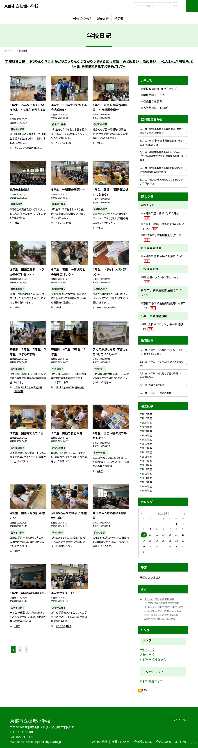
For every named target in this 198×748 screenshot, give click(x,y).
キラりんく (19, 147)
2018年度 (147, 448)
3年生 (30, 387)
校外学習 (148, 614)
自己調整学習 (151, 602)
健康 (157, 599)
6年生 (71, 387)
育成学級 (37, 387)
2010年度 (147, 482)
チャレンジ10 (103, 307)
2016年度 (147, 456)
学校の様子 (150, 95)
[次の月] (184, 513)
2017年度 (147, 452)
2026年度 (147, 414)
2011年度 (147, 477)
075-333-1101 (24, 732)
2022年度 (147, 431)
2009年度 (147, 486)
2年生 (17, 307)
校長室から (149, 101)
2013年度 (147, 469)
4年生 (68, 142)
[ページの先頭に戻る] (193, 743)
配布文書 (103, 18)
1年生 (39, 147)
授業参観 (18, 391)
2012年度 (147, 473)
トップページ (83, 18)
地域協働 (169, 599)
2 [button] (20, 649)
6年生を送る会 (161, 614)
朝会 (16, 222)
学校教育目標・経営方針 (157, 88)
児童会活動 (30, 147)
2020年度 (147, 439)
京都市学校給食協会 (153, 659)
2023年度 (147, 426)
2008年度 (147, 490)
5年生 (65, 387)
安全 (162, 599)
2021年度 (147, 435)
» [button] (26, 649)
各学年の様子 (151, 107)
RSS (144, 690)
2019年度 (147, 443)
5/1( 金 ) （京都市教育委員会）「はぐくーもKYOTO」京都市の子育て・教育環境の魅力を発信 (161, 156)
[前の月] (141, 513)
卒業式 (177, 610)
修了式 (170, 610)
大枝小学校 (147, 650)
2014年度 (147, 465)
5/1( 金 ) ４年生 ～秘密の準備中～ (157, 392)
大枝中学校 (147, 654)
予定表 (118, 18)
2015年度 (147, 461)
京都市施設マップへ (152, 681)
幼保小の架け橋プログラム (157, 618)
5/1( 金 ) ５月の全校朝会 (152, 385)
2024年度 (147, 422)
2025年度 (147, 418)
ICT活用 (163, 602)
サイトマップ (180, 719)
